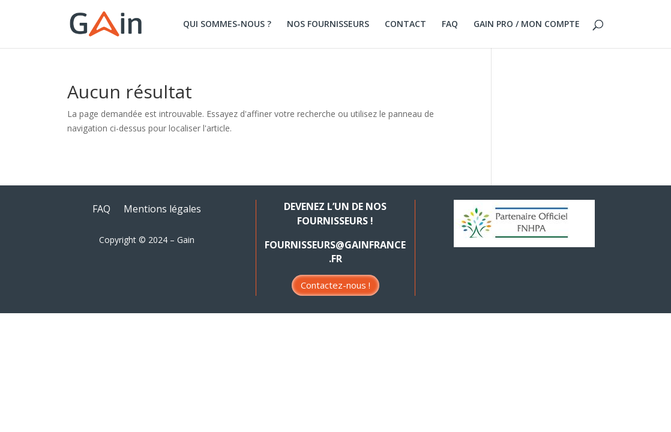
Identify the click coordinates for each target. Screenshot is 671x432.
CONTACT (405, 24)
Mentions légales (162, 210)
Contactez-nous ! (335, 285)
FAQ (450, 24)
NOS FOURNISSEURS (328, 24)
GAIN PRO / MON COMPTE (527, 24)
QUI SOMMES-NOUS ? (227, 24)
